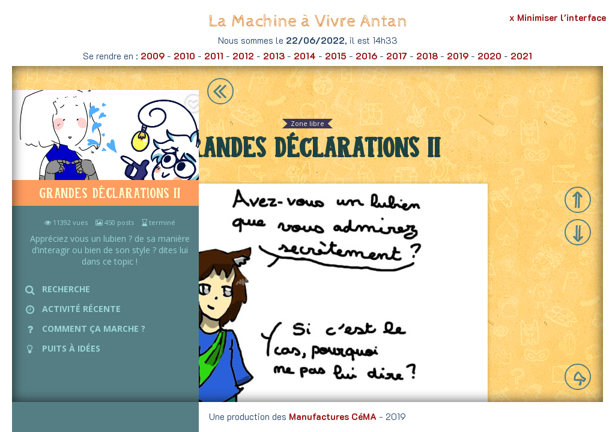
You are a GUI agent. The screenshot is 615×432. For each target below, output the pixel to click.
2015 (336, 56)
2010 (184, 56)
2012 (243, 56)
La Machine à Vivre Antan (307, 21)
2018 (427, 56)
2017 (396, 56)
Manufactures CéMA (333, 416)
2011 (213, 56)
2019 (457, 56)
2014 (305, 56)
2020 (489, 56)
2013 (274, 56)
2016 (366, 56)
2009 (153, 56)
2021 (521, 56)
